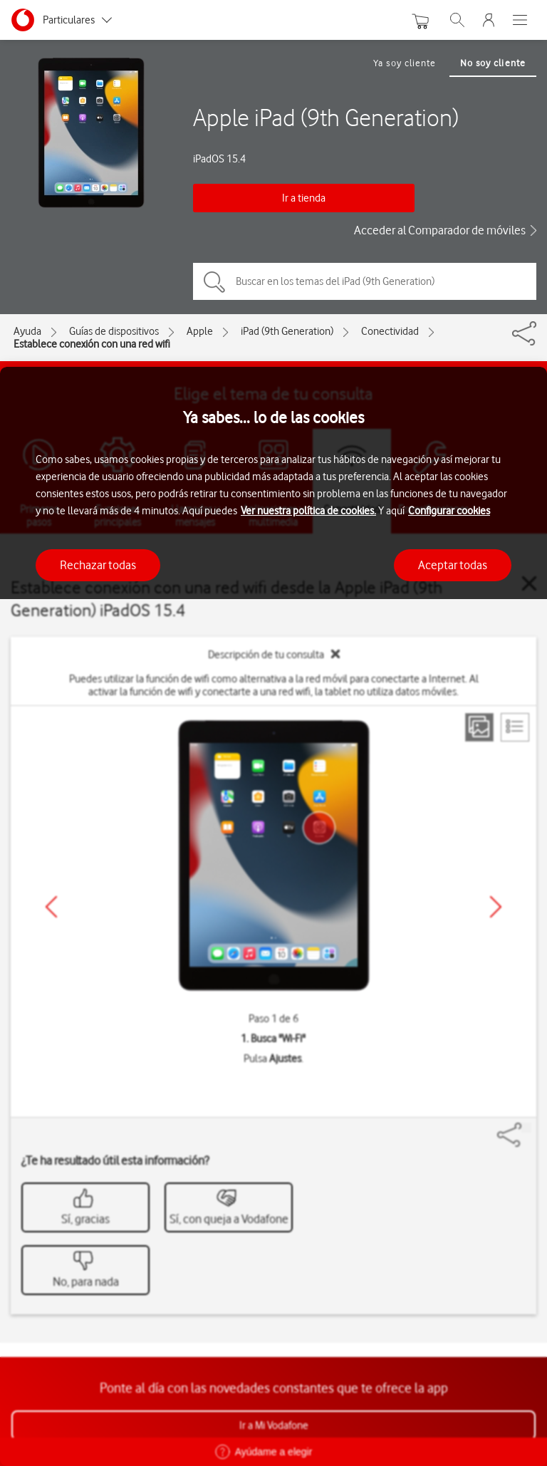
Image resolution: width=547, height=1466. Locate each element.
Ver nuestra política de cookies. (308, 510)
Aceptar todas (452, 565)
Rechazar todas (98, 565)
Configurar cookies (449, 510)
